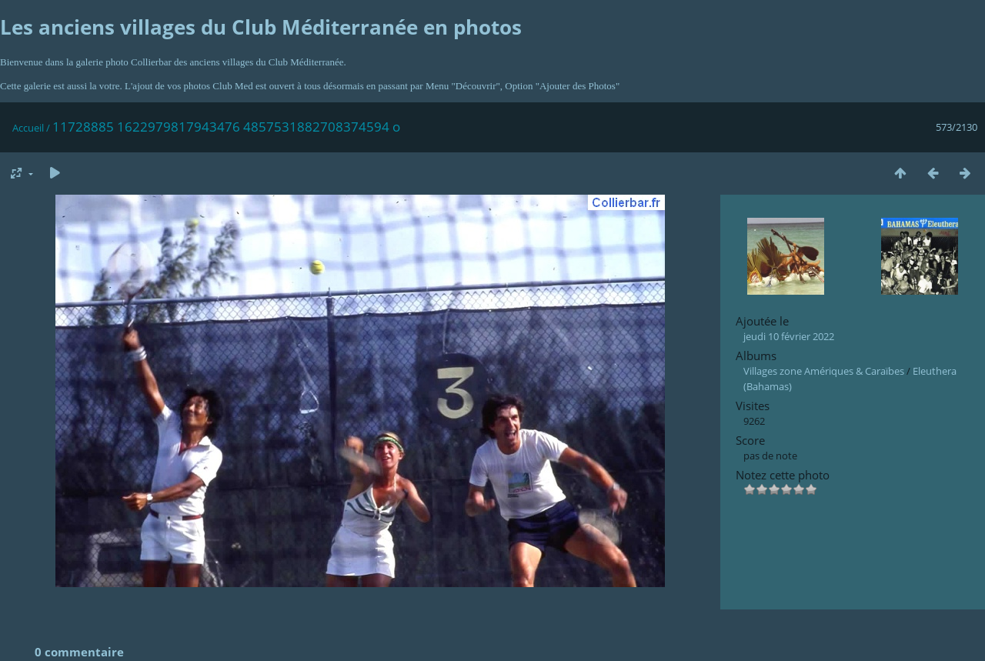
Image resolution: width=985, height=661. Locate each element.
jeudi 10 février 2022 (788, 336)
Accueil (28, 128)
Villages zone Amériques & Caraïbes (823, 371)
